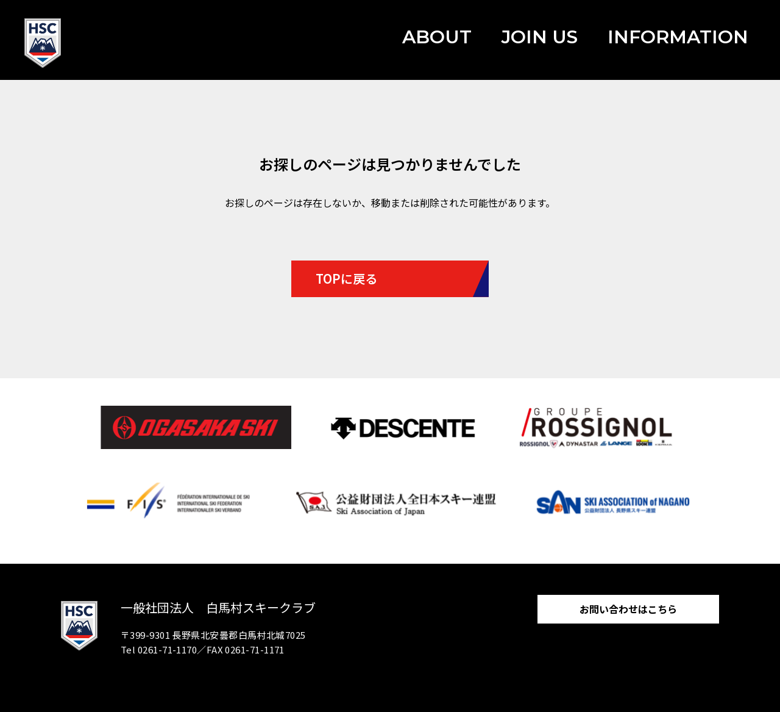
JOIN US (540, 37)
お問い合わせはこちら (628, 609)
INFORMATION (678, 37)
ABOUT (437, 37)
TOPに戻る (346, 278)
